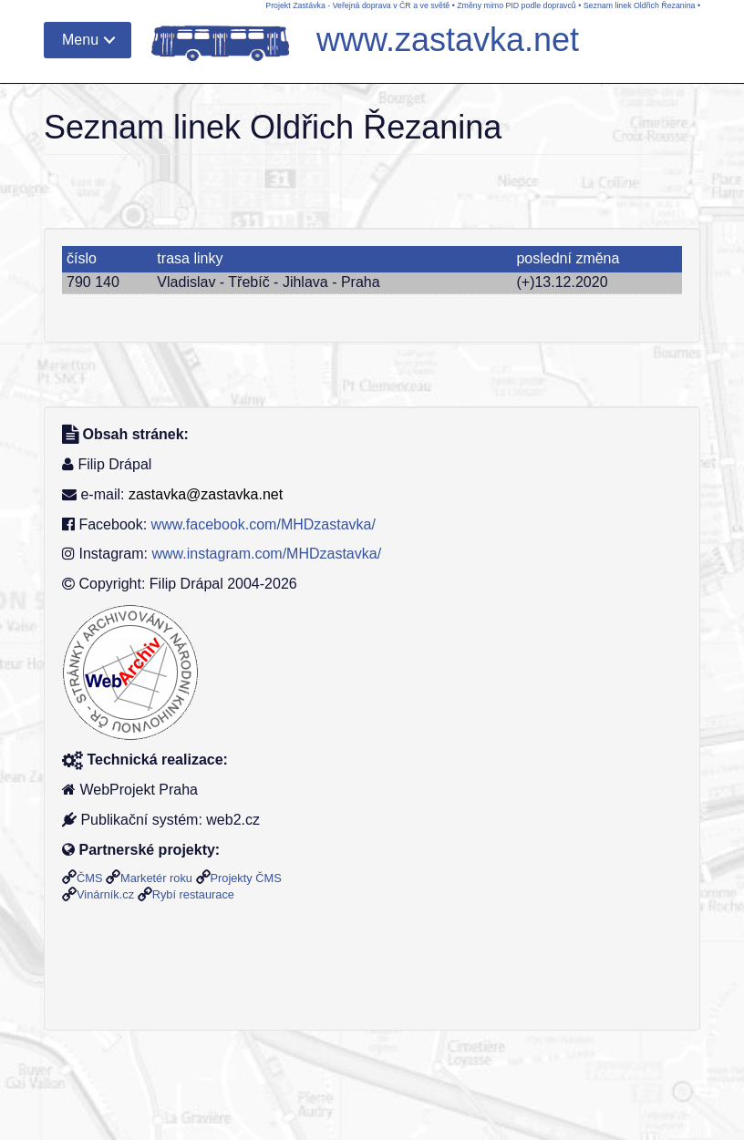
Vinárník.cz (105, 894)
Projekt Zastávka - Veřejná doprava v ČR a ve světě (357, 5)
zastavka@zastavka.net (206, 494)
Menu (80, 39)
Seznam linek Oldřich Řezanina (640, 5)
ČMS (89, 878)
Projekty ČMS (246, 878)
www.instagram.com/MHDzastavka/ (266, 553)
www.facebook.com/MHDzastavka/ (263, 524)
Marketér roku (156, 878)
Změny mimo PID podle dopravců (516, 5)
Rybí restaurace (193, 894)
